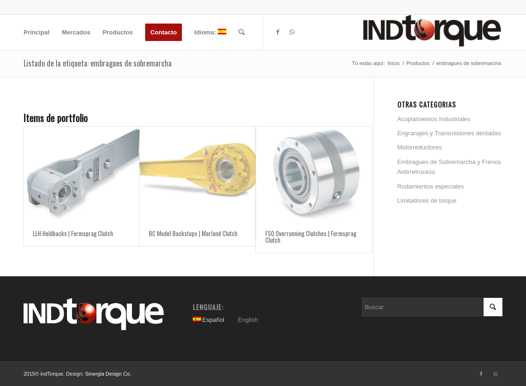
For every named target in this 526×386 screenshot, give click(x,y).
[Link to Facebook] (278, 32)
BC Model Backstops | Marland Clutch (193, 233)
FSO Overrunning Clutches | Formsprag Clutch (310, 237)
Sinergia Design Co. (108, 374)
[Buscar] (241, 32)
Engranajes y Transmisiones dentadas (449, 133)
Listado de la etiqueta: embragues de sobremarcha (98, 63)
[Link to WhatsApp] (292, 32)
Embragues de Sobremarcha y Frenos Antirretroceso (449, 166)
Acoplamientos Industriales (433, 119)
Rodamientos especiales (430, 186)
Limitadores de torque (427, 200)
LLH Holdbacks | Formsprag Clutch (73, 233)
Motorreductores (419, 147)
